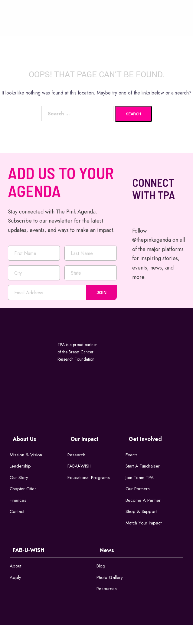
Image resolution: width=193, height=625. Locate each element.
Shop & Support (141, 511)
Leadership (20, 466)
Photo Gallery (110, 577)
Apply (15, 577)
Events (132, 454)
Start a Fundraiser (143, 466)
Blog (101, 566)
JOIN (101, 292)
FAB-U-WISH (79, 466)
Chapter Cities (23, 488)
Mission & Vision (26, 454)
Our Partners (138, 488)
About (15, 566)
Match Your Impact (144, 523)
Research (76, 454)
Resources (107, 588)
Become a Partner (143, 500)
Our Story (19, 477)
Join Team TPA (140, 477)
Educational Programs (88, 477)
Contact (17, 511)
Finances (18, 500)
